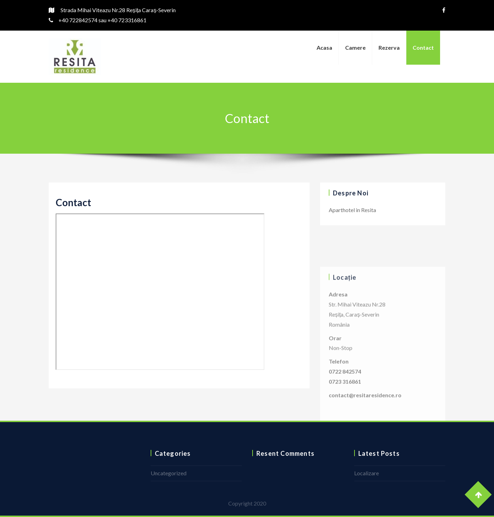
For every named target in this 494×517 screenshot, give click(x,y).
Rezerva (389, 47)
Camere (355, 47)
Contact (423, 47)
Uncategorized (168, 473)
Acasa (324, 47)
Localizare (366, 473)
